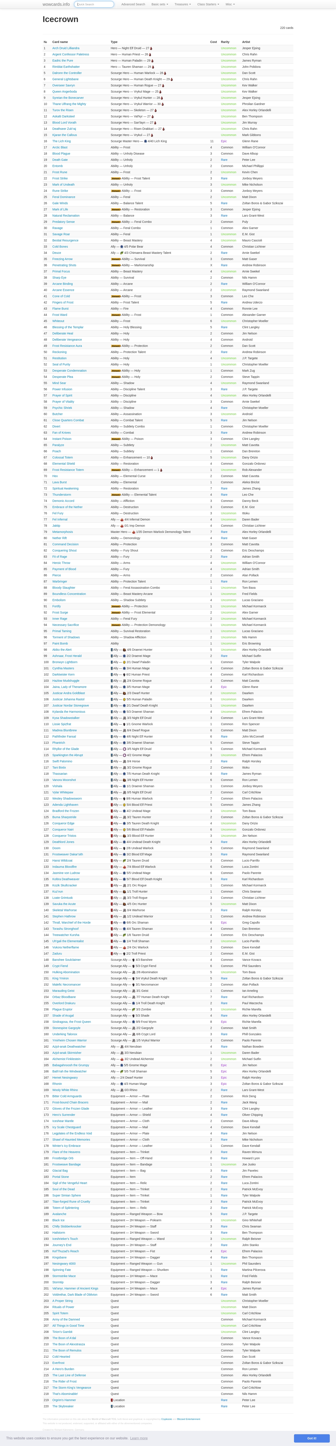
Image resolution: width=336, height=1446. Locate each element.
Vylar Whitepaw (62, 792)
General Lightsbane (65, 79)
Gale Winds (60, 203)
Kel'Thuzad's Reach (65, 1251)
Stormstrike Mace (64, 1276)
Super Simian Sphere (66, 1195)
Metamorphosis (62, 532)
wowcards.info (56, 4)
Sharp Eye (59, 277)
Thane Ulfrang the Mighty (69, 104)
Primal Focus (61, 271)
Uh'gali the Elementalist (68, 941)
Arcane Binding (62, 283)
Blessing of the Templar (68, 327)
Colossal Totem (62, 457)
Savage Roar (61, 234)
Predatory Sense (63, 221)
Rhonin (57, 1083)
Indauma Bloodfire (64, 866)
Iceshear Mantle (63, 1121)
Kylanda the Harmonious (68, 711)
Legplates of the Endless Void (72, 1133)
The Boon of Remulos (66, 1350)
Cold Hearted (61, 1356)
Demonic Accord (63, 501)
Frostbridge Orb (63, 1158)
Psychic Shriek (62, 408)
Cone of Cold (61, 296)
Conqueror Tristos (64, 835)
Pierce (56, 575)
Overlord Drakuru (63, 1003)
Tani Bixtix (59, 767)
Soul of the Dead (63, 1189)
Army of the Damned (66, 1319)
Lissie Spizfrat (61, 724)
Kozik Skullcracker (64, 885)
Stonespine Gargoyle (66, 1028)
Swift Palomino (62, 761)
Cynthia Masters (63, 668)
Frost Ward (59, 314)
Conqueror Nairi (63, 829)
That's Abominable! (65, 1394)
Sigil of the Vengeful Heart (69, 1183)
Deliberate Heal (62, 333)
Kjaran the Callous (64, 135)
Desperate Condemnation (69, 370)
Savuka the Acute (64, 904)
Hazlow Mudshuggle (66, 680)
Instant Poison (62, 439)
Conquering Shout (64, 550)
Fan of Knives (61, 432)
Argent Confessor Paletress (70, 54)
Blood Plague (61, 153)
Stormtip (58, 1282)
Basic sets (160, 4)
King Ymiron (60, 978)
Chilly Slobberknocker (66, 1226)
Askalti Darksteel (63, 116)
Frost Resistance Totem (68, 470)
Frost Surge (60, 612)
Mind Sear (59, 383)
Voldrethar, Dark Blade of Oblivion (75, 1294)
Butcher (57, 414)
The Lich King (61, 141)
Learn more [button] (139, 1438)
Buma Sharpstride (64, 817)
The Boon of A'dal (64, 1338)
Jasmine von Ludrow (66, 873)
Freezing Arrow (62, 259)
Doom (56, 848)
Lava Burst (59, 482)
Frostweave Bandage (66, 1164)
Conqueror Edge (63, 823)
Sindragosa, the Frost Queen (71, 1021)
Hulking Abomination (66, 972)
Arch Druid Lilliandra (66, 48)
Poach (56, 451)
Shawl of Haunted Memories (71, 1139)
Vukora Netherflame (65, 947)
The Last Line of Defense (69, 1375)
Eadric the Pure (62, 60)
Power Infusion (62, 389)
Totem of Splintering (65, 1207)
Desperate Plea (62, 377)
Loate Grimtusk (62, 897)
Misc (230, 4)
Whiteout (58, 321)
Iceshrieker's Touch (65, 1238)
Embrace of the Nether (67, 507)
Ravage (57, 228)
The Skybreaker (63, 1406)
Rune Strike (60, 190)
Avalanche (59, 1214)
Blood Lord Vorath (64, 122)
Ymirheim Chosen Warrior (69, 1040)
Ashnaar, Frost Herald (67, 656)
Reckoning (59, 352)
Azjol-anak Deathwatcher (69, 1046)
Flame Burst (60, 308)
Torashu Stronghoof (65, 928)
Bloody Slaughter (63, 587)
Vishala (57, 786)
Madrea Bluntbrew (64, 730)
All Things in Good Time (68, 1325)
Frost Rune (59, 172)
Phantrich (58, 742)
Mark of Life (60, 209)
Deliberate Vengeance (67, 339)
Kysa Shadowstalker (66, 718)
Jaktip (56, 525)
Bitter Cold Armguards (67, 1096)
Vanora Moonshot (64, 780)
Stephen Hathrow (64, 916)
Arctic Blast (60, 147)
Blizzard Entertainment (188, 1419)
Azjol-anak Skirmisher (66, 1052)
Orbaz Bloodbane (64, 997)
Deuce (56, 252)
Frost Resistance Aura (67, 345)
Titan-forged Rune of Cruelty (71, 1201)
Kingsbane (59, 1257)
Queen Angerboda (64, 91)
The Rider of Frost (64, 1381)
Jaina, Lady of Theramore (69, 687)
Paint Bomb (60, 643)
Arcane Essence (63, 290)
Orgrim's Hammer (64, 1400)
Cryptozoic (166, 1419)
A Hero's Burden (63, 1369)
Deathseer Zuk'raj (64, 128)
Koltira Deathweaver (66, 879)
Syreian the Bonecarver (68, 97)
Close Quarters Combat (68, 420)
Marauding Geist (63, 990)
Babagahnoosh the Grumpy (70, 1065)
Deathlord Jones (63, 842)
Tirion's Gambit (62, 1332)
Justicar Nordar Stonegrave (70, 705)
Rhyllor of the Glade (65, 749)
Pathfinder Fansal (64, 736)
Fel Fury (57, 513)
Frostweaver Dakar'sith (67, 854)
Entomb (57, 166)
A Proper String (62, 1301)
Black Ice (58, 1220)
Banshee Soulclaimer (66, 959)
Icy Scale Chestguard (66, 1127)
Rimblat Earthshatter (66, 66)
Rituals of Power (63, 1307)
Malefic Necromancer (66, 984)
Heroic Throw (61, 563)
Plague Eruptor (62, 1009)
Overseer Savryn (63, 85)
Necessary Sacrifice (65, 625)
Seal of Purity (61, 364)
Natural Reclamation (66, 215)
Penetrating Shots (64, 265)
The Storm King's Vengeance (71, 1387)
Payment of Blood (64, 569)
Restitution (59, 358)
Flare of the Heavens (66, 1152)
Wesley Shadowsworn (67, 798)
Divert (56, 426)
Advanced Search (133, 4)
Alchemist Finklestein (66, 1059)
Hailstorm (58, 1232)
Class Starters (208, 4)
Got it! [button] (312, 1438)
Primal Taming (61, 631)
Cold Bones (60, 246)
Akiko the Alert (62, 649)
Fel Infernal (60, 519)
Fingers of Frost (63, 302)
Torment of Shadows (66, 637)
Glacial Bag (60, 1170)
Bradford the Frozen (65, 811)
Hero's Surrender (63, 1114)
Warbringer (59, 581)
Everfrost (58, 1363)
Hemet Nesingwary (65, 1077)
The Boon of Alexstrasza (68, 1344)
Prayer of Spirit (62, 395)
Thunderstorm (61, 494)
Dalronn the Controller (67, 73)
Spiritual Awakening (65, 488)
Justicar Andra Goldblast (68, 693)
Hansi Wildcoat (62, 860)
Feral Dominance (63, 197)
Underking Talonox (64, 1034)
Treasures (183, 4)
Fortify (56, 606)
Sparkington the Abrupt (67, 755)
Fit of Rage (59, 556)
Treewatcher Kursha (66, 935)
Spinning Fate (61, 1270)
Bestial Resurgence (65, 240)
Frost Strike (60, 178)
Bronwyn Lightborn (65, 662)
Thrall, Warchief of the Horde (71, 922)
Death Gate (60, 159)
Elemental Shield (63, 463)
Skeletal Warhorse (64, 910)
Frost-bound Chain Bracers (70, 1102)
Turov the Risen (63, 110)
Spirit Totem (60, 1313)
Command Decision (65, 544)
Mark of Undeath (63, 184)
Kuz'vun (57, 891)
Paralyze (58, 445)
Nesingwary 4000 (64, 1263)
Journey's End (61, 1245)
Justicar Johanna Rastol (68, 699)
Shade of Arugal (63, 1015)
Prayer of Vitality (63, 401)
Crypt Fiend (60, 966)
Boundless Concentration (69, 594)
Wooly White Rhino (65, 1090)
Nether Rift (59, 538)
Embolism (59, 600)
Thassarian (59, 773)
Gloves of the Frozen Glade (70, 1108)
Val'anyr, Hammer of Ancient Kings (75, 1288)
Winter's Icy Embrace (66, 1145)
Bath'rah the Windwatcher (69, 1071)
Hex (55, 476)
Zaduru (57, 953)
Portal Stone (60, 1176)
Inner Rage (59, 618)
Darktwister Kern (63, 674)
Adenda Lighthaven (65, 804)
